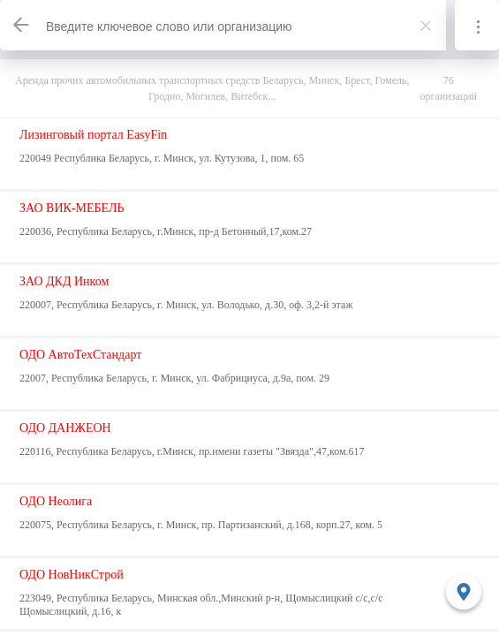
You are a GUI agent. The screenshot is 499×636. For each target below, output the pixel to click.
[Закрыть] (426, 26)
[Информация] (477, 25)
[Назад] (22, 25)
